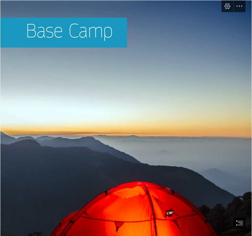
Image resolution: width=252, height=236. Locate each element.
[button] (227, 6)
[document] (126, 118)
